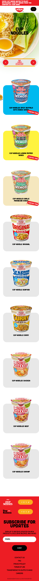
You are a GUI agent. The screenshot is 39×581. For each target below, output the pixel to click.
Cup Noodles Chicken (21, 380)
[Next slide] (33, 62)
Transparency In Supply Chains (19, 570)
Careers (19, 573)
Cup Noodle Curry (21, 335)
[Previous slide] (5, 62)
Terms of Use (19, 567)
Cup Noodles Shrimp (21, 472)
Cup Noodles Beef (21, 426)
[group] (19, 62)
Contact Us (20, 557)
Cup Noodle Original (21, 244)
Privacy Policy (19, 564)
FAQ (19, 560)
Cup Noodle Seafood (21, 290)
